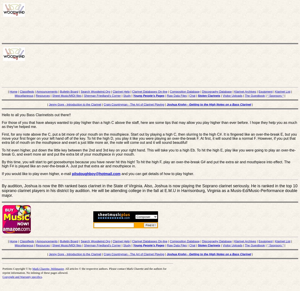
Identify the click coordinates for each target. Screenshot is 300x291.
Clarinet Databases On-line (150, 91)
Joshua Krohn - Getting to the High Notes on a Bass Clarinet (209, 104)
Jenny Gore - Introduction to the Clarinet (75, 104)
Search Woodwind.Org (95, 91)
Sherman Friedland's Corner (102, 95)
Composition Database (185, 91)
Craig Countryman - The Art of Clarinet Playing (134, 104)
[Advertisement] (85, 29)
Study (127, 95)
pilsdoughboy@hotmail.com (96, 174)
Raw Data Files (177, 95)
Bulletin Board (69, 91)
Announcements (47, 91)
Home (13, 91)
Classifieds (27, 91)
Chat (192, 95)
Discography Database (217, 91)
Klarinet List (282, 91)
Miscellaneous (24, 95)
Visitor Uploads (232, 95)
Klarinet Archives (245, 91)
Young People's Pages (148, 95)
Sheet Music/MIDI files (67, 95)
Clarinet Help (121, 91)
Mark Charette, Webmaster (48, 268)
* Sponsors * (275, 95)
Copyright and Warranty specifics (22, 277)
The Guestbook (255, 95)
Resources (43, 95)
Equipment (266, 91)
